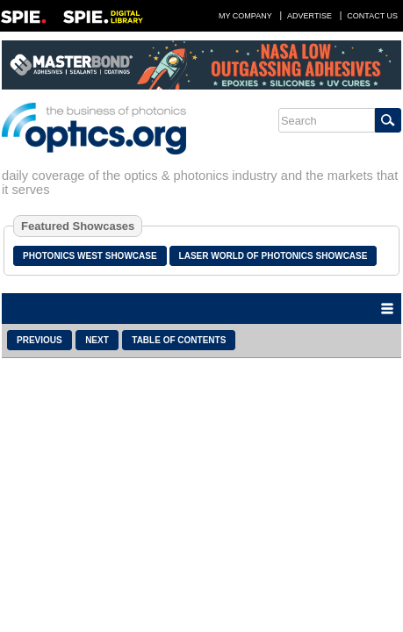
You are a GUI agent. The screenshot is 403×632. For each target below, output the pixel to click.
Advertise (309, 15)
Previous (39, 340)
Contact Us (372, 15)
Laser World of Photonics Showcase (273, 256)
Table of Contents (179, 340)
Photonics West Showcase (90, 256)
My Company (245, 15)
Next (97, 340)
